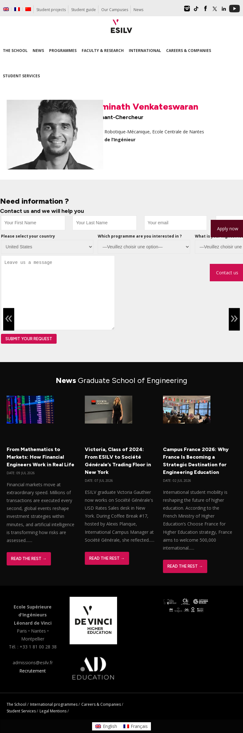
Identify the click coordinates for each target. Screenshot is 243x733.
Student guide (83, 9)
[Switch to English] (106, 726)
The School (16, 704)
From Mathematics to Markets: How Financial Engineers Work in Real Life (40, 457)
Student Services (21, 711)
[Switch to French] (17, 9)
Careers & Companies (101, 704)
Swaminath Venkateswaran (140, 106)
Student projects (51, 9)
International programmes (54, 704)
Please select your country (28, 236)
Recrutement (32, 671)
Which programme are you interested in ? (140, 236)
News (138, 9)
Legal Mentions (53, 711)
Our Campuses (114, 9)
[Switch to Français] (135, 726)
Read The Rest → (29, 558)
